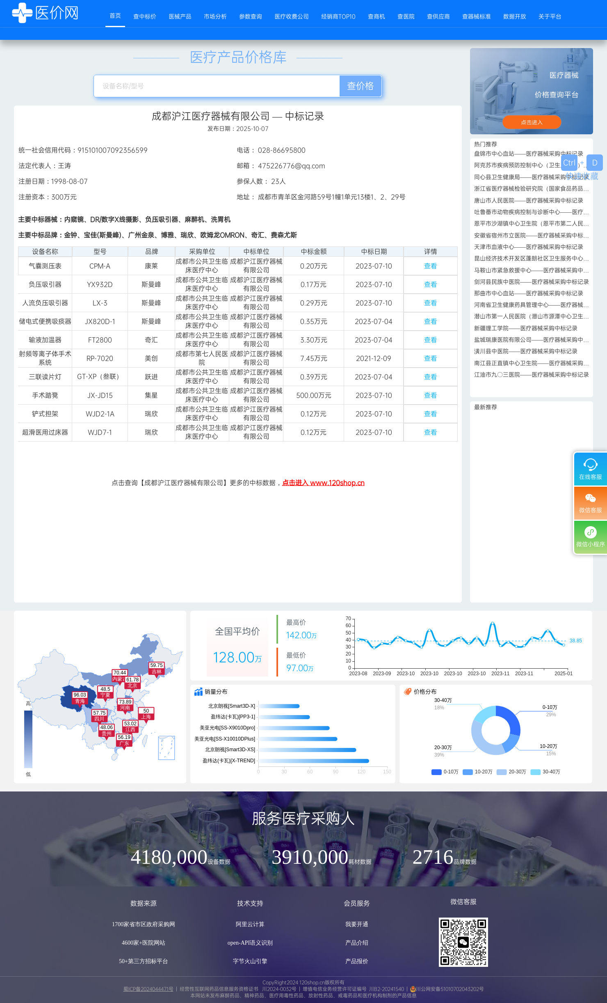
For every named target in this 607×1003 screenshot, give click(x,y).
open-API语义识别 (250, 943)
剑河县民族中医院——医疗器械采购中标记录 (531, 281)
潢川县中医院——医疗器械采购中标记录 (525, 351)
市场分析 (215, 16)
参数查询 (250, 16)
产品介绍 (356, 943)
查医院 (406, 16)
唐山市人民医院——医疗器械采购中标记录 (528, 200)
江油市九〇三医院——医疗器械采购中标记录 (531, 374)
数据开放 (514, 16)
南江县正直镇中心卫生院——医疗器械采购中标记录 (540, 363)
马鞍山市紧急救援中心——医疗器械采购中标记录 (537, 270)
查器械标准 (476, 16)
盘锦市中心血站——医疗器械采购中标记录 (528, 153)
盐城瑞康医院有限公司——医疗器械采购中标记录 (537, 339)
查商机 (376, 16)
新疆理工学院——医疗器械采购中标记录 (525, 328)
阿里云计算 (250, 924)
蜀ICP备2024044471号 (148, 989)
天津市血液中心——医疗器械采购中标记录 (528, 247)
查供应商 (438, 16)
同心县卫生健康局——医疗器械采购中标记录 (531, 177)
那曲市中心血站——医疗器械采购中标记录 (528, 293)
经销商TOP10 (338, 16)
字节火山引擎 (250, 961)
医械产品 (180, 16)
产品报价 (356, 961)
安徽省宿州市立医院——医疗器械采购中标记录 (534, 235)
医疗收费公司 (291, 16)
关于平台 (550, 16)
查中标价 (144, 16)
